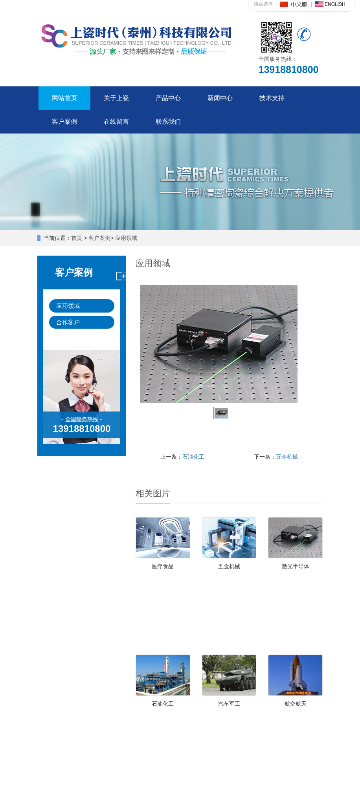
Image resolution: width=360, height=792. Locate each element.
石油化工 (193, 457)
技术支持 (272, 98)
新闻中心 (220, 98)
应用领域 (126, 238)
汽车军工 (229, 704)
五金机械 (287, 457)
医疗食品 (163, 566)
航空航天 (296, 704)
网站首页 (64, 98)
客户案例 (64, 121)
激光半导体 (295, 566)
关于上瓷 (116, 98)
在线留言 (116, 121)
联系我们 (168, 121)
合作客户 (68, 322)
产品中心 (168, 98)
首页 (76, 238)
